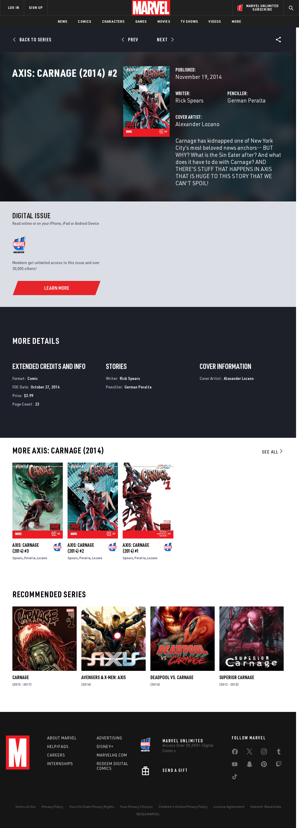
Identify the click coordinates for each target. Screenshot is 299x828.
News (63, 21)
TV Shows (189, 21)
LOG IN (13, 7)
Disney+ (105, 746)
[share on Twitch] (279, 765)
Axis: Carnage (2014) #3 (25, 553)
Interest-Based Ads (265, 806)
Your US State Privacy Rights (91, 806)
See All (273, 456)
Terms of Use (25, 806)
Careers (56, 755)
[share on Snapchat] (249, 765)
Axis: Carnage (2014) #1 (136, 553)
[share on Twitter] (249, 753)
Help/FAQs (58, 746)
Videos (214, 21)
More (237, 21)
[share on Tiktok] (235, 778)
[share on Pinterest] (264, 765)
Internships (60, 763)
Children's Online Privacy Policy (183, 806)
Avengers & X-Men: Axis (103, 682)
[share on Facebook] (235, 753)
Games (141, 21)
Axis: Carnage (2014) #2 (81, 553)
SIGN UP (35, 7)
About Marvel (62, 738)
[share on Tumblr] (279, 753)
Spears (17, 562)
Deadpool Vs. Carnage (171, 682)
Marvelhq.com (112, 755)
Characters (113, 21)
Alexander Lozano (120, 150)
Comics (84, 21)
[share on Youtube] (235, 765)
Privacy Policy (52, 806)
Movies (163, 21)
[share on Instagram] (264, 753)
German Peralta (207, 126)
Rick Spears (112, 126)
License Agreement (228, 806)
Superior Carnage (236, 682)
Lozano (42, 562)
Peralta (29, 562)
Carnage (20, 682)
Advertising (109, 738)
